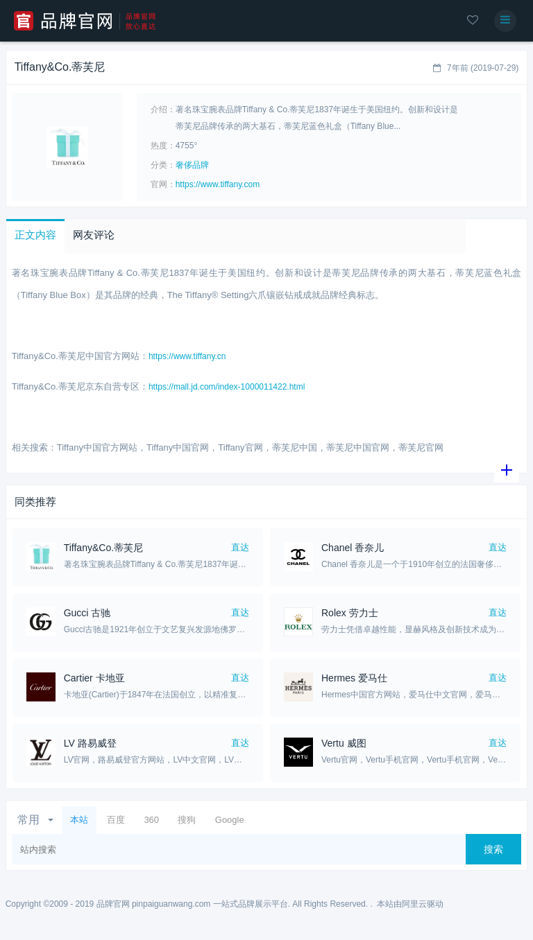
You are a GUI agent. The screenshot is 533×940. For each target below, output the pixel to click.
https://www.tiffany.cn (187, 356)
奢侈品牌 (192, 165)
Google (229, 820)
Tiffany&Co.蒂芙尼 (103, 547)
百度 (116, 820)
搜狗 (187, 820)
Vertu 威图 (343, 743)
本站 (79, 820)
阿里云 (414, 904)
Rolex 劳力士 (349, 612)
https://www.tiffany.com (218, 184)
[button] (35, 236)
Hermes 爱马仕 (354, 678)
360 (151, 820)
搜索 (493, 849)
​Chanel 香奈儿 (352, 547)
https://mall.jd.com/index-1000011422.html (227, 387)
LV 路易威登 (90, 743)
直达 (240, 547)
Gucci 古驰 (87, 612)
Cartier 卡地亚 (94, 678)
